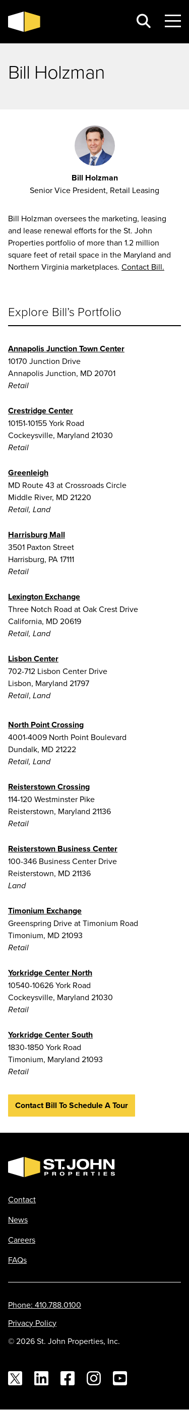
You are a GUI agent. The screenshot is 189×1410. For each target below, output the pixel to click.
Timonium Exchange (45, 910)
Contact (22, 1199)
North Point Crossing (46, 724)
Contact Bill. (142, 266)
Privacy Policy (32, 1322)
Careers (21, 1239)
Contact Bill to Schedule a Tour (71, 1105)
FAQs (17, 1259)
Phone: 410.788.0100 (44, 1304)
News (18, 1219)
